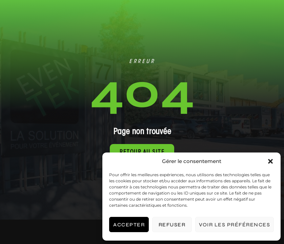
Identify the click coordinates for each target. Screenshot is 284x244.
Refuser (172, 225)
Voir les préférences (234, 225)
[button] (270, 161)
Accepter (129, 225)
